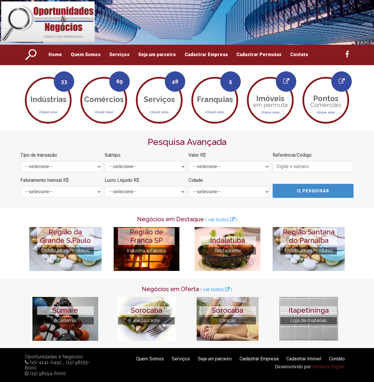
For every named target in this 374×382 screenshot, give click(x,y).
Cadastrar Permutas (258, 54)
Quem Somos (86, 54)
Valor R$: (197, 155)
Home (55, 54)
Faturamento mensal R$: (45, 180)
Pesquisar (313, 191)
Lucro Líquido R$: (122, 180)
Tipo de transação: (39, 155)
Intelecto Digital (328, 366)
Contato (299, 54)
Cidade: (196, 180)
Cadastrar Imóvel (303, 359)
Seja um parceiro (157, 54)
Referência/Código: (292, 155)
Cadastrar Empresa (206, 54)
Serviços (119, 54)
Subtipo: (113, 155)
